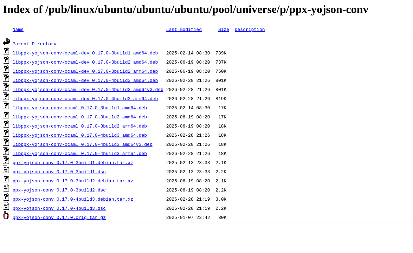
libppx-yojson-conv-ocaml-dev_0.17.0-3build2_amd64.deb (85, 62)
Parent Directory (35, 43)
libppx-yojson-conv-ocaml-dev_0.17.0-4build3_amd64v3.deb (88, 89)
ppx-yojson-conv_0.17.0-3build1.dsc (59, 171)
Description (250, 29)
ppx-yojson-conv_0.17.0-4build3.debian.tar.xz (73, 199)
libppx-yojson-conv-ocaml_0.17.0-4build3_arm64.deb (80, 153)
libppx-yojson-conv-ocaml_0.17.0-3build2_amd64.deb (80, 116)
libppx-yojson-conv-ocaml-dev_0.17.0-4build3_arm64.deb (85, 98)
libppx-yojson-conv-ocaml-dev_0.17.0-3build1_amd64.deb (85, 53)
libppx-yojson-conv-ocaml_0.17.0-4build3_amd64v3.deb (83, 144)
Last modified (184, 29)
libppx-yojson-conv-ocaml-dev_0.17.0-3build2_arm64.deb (85, 71)
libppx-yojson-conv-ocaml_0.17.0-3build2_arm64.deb (80, 126)
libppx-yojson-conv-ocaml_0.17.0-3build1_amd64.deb (80, 107)
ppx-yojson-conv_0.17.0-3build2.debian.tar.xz (73, 180)
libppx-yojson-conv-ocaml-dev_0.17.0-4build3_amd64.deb (85, 80)
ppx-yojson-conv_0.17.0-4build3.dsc (59, 208)
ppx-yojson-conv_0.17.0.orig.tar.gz (59, 217)
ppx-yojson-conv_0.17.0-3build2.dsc (59, 190)
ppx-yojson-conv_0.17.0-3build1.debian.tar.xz (73, 162)
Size (223, 29)
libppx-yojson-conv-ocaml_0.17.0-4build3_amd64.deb (80, 135)
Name (18, 29)
